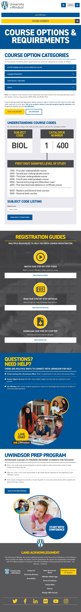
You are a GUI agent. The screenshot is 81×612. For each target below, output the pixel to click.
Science (9, 87)
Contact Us (31, 570)
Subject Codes (11, 206)
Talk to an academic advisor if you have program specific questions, (48, 104)
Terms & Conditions (50, 581)
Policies (50, 589)
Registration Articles (40, 308)
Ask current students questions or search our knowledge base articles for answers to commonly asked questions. (41, 387)
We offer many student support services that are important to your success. (39, 380)
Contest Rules (50, 585)
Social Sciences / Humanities (16, 81)
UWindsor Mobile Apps (50, 577)
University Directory (31, 574)
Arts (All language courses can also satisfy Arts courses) (24, 67)
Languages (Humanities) (14, 74)
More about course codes (19, 217)
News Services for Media (50, 571)
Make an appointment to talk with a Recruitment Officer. (41, 374)
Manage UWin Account (50, 593)
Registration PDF (40, 340)
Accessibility (31, 578)
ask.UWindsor (29, 106)
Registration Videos (40, 275)
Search (63, 5)
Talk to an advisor (14, 112)
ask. (40, 15)
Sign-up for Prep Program (17, 491)
